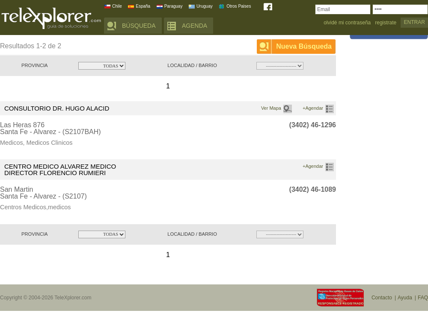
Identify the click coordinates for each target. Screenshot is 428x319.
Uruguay (204, 6)
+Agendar (313, 108)
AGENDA (194, 25)
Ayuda (405, 297)
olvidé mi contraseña (347, 23)
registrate (385, 23)
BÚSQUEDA (139, 25)
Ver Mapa (271, 108)
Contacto (382, 297)
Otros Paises (238, 6)
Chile (117, 6)
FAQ (423, 297)
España (143, 6)
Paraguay (173, 6)
